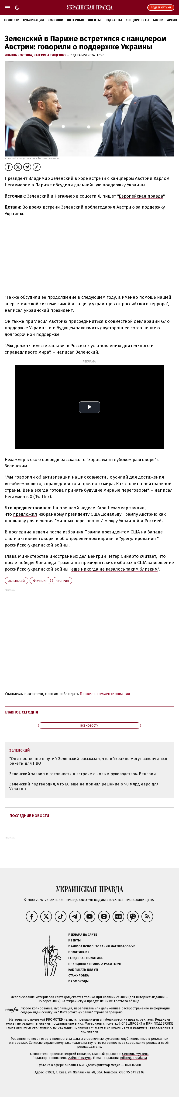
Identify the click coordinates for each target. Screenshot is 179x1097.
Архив (172, 20)
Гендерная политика (85, 958)
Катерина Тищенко (50, 55)
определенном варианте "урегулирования (111, 538)
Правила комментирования (105, 694)
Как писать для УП (83, 969)
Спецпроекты (137, 20)
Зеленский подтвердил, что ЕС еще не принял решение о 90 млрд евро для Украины (83, 786)
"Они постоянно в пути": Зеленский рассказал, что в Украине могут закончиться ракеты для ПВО (88, 761)
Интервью (75, 20)
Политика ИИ (79, 952)
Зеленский (16, 580)
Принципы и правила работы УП (94, 964)
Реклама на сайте (82, 934)
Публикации (33, 20)
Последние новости (29, 815)
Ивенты (94, 20)
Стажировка (78, 975)
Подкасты (113, 20)
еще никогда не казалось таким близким (114, 569)
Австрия (62, 580)
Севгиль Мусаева (135, 1054)
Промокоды (78, 981)
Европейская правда (141, 196)
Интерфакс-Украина (76, 1012)
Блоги (158, 20)
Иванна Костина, (19, 55)
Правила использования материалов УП (101, 946)
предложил (25, 514)
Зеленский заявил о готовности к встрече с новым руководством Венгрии (82, 773)
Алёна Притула (79, 1058)
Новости (11, 20)
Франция (40, 580)
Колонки (55, 20)
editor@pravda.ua (133, 1058)
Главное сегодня (21, 712)
